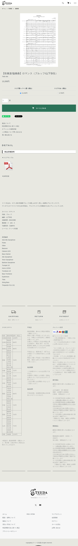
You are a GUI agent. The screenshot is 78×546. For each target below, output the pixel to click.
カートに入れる (39, 108)
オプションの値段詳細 (9, 129)
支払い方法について (8, 524)
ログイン (54, 521)
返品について (6, 123)
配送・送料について (8, 517)
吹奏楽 (10, 8)
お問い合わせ (55, 528)
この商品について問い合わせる (12, 132)
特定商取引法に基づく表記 (10, 126)
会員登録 (54, 517)
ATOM (33, 514)
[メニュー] (75, 3)
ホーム (4, 8)
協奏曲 (17, 8)
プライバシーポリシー (9, 531)
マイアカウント (56, 514)
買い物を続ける (7, 135)
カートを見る (55, 524)
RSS (28, 514)
